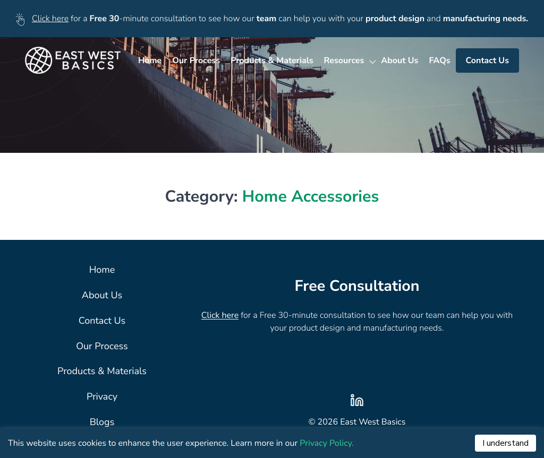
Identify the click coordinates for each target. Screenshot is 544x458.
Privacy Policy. (326, 443)
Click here (50, 18)
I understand (505, 443)
